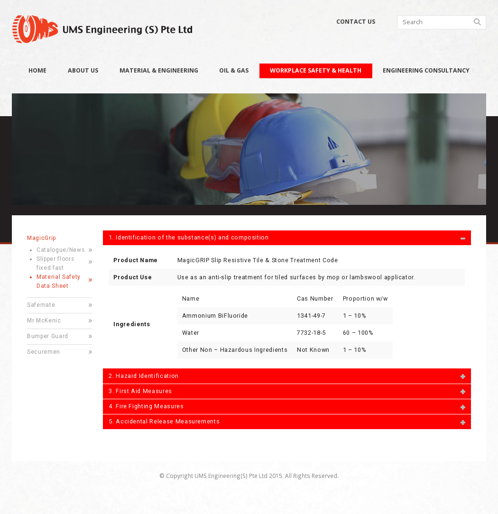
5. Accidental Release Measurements (164, 421)
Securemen (43, 352)
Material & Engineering (159, 70)
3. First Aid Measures (140, 391)
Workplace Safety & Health (315, 70)
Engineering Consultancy (426, 70)
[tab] (287, 237)
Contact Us (355, 22)
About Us (83, 70)
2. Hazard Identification (144, 375)
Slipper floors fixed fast (55, 263)
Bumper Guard (47, 336)
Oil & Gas (234, 70)
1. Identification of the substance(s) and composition (188, 237)
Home (37, 70)
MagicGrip (41, 238)
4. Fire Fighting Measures (146, 406)
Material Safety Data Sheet (59, 281)
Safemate (41, 305)
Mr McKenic (44, 320)
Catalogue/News (60, 250)
